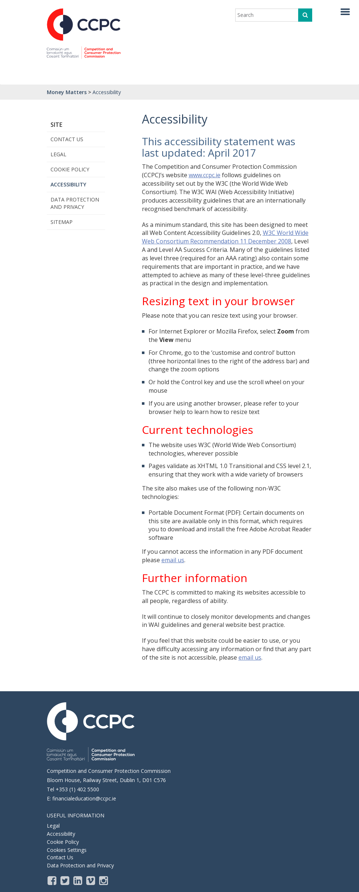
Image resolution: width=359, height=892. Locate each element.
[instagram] (104, 880)
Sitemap (61, 221)
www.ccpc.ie (204, 175)
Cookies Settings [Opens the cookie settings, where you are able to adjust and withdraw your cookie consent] (67, 849)
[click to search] (305, 15)
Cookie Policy (69, 169)
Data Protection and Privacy (74, 203)
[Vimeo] (91, 880)
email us (172, 560)
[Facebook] (52, 880)
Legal (58, 154)
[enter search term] (269, 15)
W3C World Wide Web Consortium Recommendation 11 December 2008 (225, 237)
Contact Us (66, 139)
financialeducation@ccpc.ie (84, 798)
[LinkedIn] (78, 880)
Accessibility (68, 184)
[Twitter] (65, 880)
